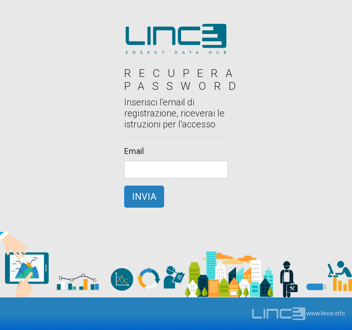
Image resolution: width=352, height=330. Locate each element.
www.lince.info (298, 313)
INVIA (144, 196)
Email (134, 151)
